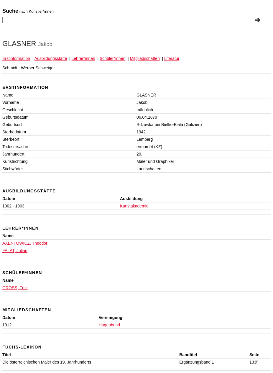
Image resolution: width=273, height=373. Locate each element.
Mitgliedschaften (145, 58)
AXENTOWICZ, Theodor (24, 243)
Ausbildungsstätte (50, 58)
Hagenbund (109, 325)
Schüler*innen (112, 58)
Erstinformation (16, 58)
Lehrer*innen (83, 58)
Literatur (171, 58)
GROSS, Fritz (15, 287)
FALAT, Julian (14, 250)
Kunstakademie (134, 206)
